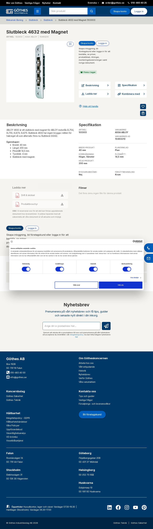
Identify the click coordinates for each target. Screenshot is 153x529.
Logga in (139, 11)
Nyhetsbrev (84, 374)
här (76, 337)
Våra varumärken (87, 382)
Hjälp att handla (90, 106)
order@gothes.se (113, 2)
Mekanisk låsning (14, 20)
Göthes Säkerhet (14, 396)
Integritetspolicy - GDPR (18, 418)
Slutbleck (33, 20)
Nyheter (46, 3)
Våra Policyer (12, 425)
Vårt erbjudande (87, 366)
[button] (37, 11)
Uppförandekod (14, 429)
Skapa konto (120, 11)
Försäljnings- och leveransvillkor (94, 403)
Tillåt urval (76, 285)
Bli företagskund (92, 414)
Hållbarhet (13, 413)
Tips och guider (86, 396)
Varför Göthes (85, 378)
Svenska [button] (93, 2)
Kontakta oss (87, 391)
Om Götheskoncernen (93, 358)
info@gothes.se (16, 377)
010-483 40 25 (137, 2)
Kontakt (57, 3)
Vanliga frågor (32, 3)
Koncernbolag (15, 391)
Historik (82, 370)
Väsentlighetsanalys (16, 433)
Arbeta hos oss (86, 363)
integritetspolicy (76, 335)
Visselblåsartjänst (14, 440)
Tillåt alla (121, 285)
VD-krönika (11, 437)
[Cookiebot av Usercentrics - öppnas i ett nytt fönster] (129, 241)
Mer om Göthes (14, 3)
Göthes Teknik (13, 400)
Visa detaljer (134, 277)
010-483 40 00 (15, 372)
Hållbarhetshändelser (16, 421)
